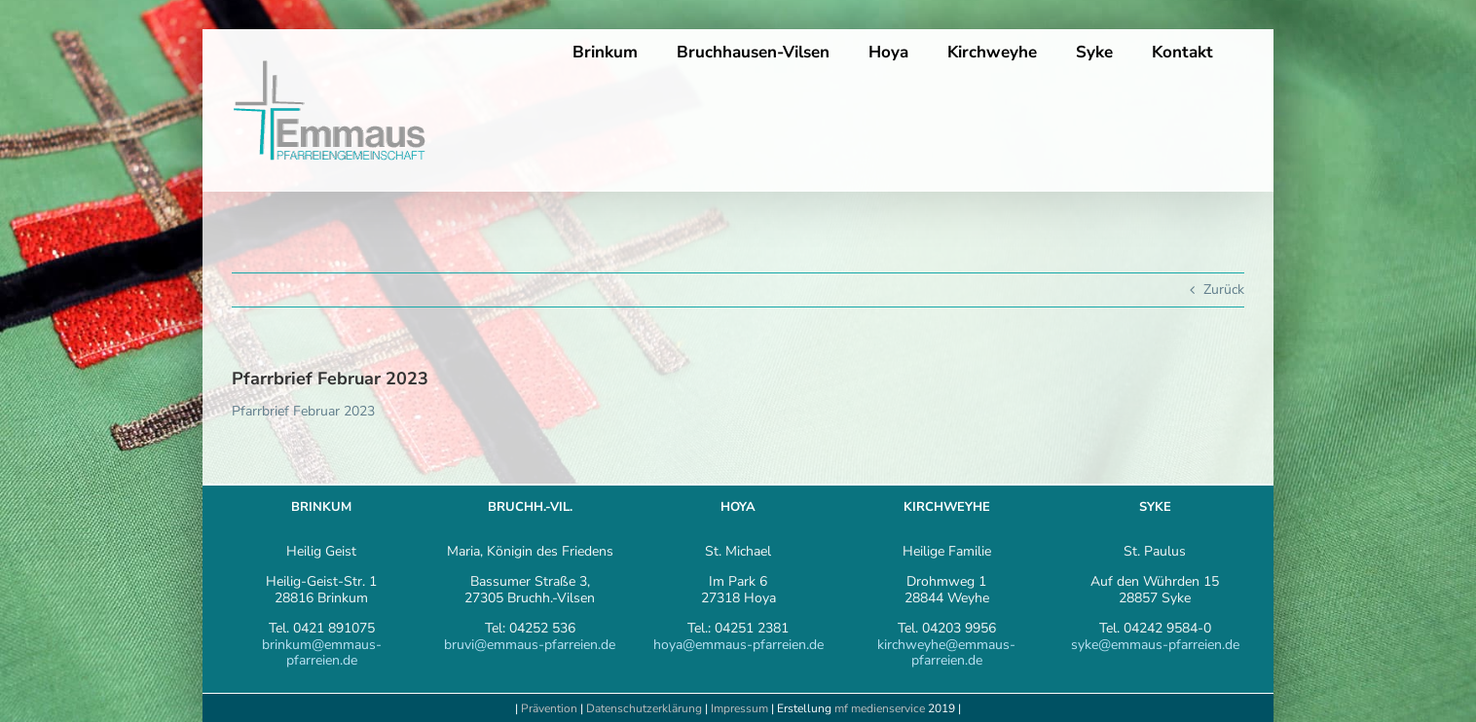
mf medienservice (879, 708)
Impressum (741, 708)
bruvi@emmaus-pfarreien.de (529, 644)
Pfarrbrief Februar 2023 (303, 411)
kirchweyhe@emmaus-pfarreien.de (946, 652)
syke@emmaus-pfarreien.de (1155, 644)
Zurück (1223, 289)
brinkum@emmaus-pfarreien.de (322, 652)
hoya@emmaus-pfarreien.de (738, 644)
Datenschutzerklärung (644, 708)
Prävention (549, 708)
